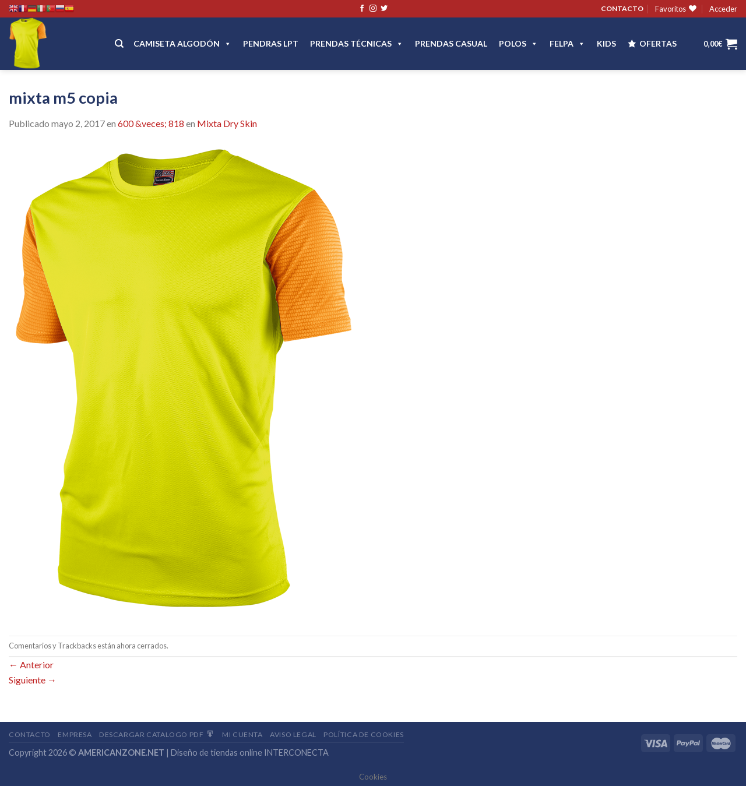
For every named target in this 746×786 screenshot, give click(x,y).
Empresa (75, 734)
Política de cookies (363, 734)
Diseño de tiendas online (216, 752)
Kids (606, 43)
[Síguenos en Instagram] (373, 9)
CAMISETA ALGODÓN (182, 43)
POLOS (518, 43)
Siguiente (33, 679)
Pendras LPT (270, 43)
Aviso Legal (293, 734)
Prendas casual (451, 43)
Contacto (30, 734)
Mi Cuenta (242, 734)
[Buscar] (119, 44)
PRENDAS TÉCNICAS (356, 43)
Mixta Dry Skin (227, 123)
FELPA (567, 43)
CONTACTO (622, 8)
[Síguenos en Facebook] (361, 9)
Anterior (31, 664)
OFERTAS (658, 43)
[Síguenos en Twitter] (384, 9)
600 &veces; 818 (151, 123)
